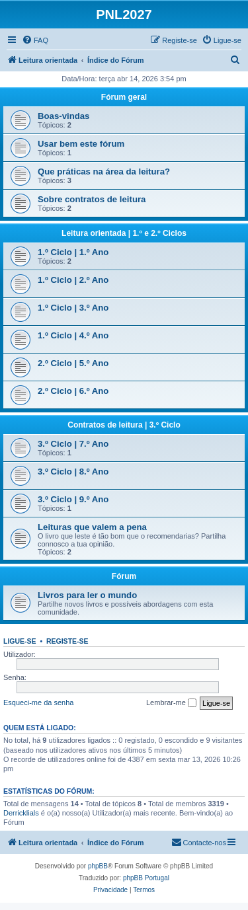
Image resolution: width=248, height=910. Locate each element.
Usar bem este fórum (81, 144)
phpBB (98, 866)
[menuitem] (35, 40)
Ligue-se (19, 641)
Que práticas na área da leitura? (104, 171)
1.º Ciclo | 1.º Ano (73, 252)
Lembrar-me (171, 703)
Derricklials (21, 813)
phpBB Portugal (146, 878)
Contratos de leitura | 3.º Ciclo (123, 425)
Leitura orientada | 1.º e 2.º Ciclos (124, 233)
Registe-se (67, 641)
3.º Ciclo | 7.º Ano (73, 444)
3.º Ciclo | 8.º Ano (73, 471)
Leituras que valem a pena (92, 527)
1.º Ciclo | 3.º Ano (73, 308)
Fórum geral (124, 97)
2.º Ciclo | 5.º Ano (73, 363)
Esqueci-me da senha (38, 702)
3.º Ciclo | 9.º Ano (73, 499)
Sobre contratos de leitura (91, 199)
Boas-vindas (63, 116)
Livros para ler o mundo (87, 595)
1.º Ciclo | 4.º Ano (73, 335)
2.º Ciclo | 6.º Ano (73, 391)
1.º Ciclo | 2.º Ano (73, 280)
